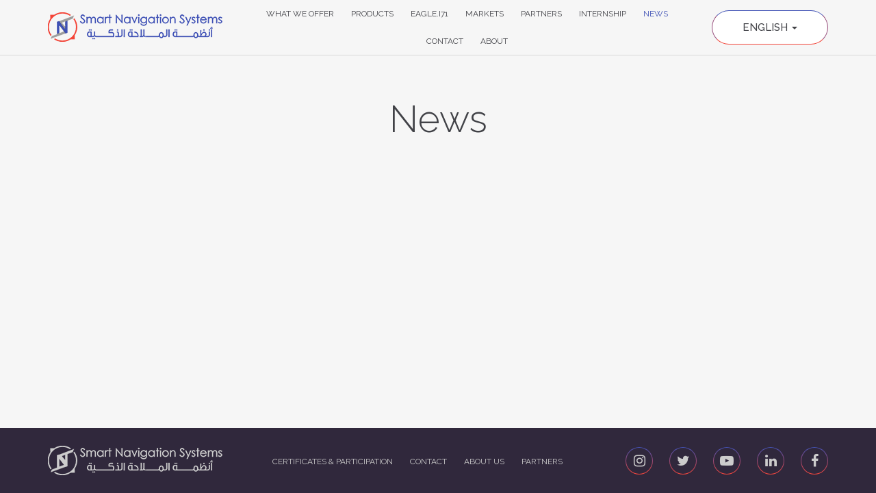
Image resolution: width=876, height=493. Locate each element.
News (655, 13)
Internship (602, 13)
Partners (541, 13)
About (494, 41)
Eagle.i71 (429, 13)
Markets (484, 13)
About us (484, 461)
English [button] (770, 27)
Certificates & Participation (332, 461)
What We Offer (300, 13)
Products (372, 13)
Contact (444, 41)
